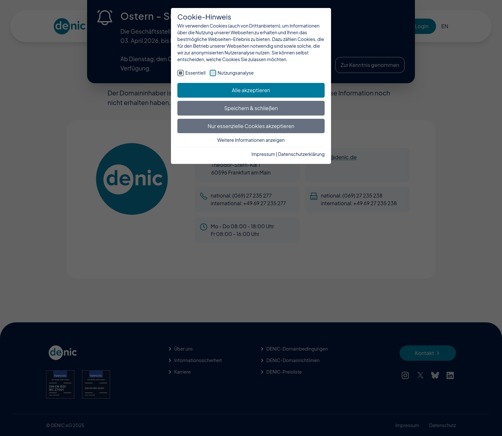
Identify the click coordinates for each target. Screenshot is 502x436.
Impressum (263, 154)
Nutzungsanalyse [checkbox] (236, 73)
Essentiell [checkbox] (195, 73)
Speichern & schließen (251, 108)
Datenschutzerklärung (301, 154)
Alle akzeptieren (251, 90)
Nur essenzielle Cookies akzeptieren (251, 126)
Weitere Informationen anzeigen (251, 140)
